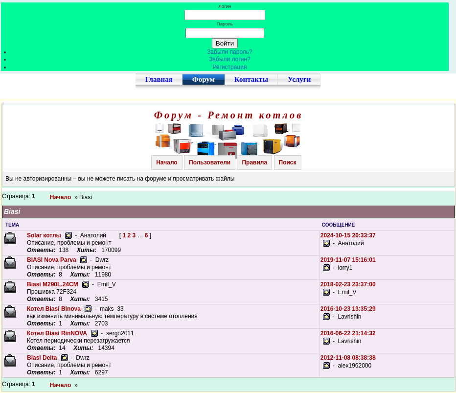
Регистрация (229, 67)
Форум (203, 79)
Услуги (299, 79)
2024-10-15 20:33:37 (348, 235)
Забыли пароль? (229, 51)
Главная (159, 79)
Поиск (287, 162)
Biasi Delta (42, 357)
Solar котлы (44, 235)
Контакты (251, 79)
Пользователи (209, 162)
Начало (166, 162)
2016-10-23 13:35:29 (348, 308)
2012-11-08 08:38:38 (348, 357)
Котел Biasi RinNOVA (57, 333)
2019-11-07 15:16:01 (348, 259)
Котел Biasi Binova (54, 308)
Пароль (225, 23)
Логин (225, 6)
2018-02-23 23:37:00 (348, 284)
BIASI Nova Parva (51, 259)
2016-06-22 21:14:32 (348, 333)
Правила (254, 162)
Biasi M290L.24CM (52, 284)
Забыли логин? (230, 59)
